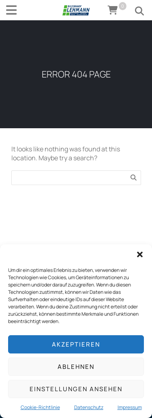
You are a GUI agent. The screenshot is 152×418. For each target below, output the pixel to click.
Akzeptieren (76, 344)
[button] (140, 254)
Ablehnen (76, 366)
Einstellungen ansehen (76, 389)
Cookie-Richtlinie (40, 407)
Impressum (130, 407)
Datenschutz (88, 407)
